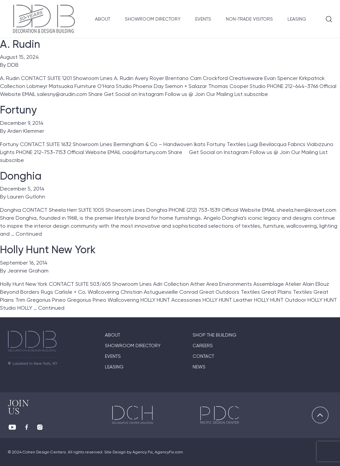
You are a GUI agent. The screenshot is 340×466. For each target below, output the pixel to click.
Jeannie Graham (27, 271)
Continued (29, 234)
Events (203, 19)
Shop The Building (214, 335)
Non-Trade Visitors (249, 19)
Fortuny (18, 110)
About (102, 19)
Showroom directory (133, 345)
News (199, 366)
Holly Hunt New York (48, 249)
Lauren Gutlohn (26, 197)
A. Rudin (20, 44)
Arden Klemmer (25, 131)
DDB (13, 65)
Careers (203, 345)
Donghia (21, 176)
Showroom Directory (153, 19)
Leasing (297, 19)
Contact (203, 356)
